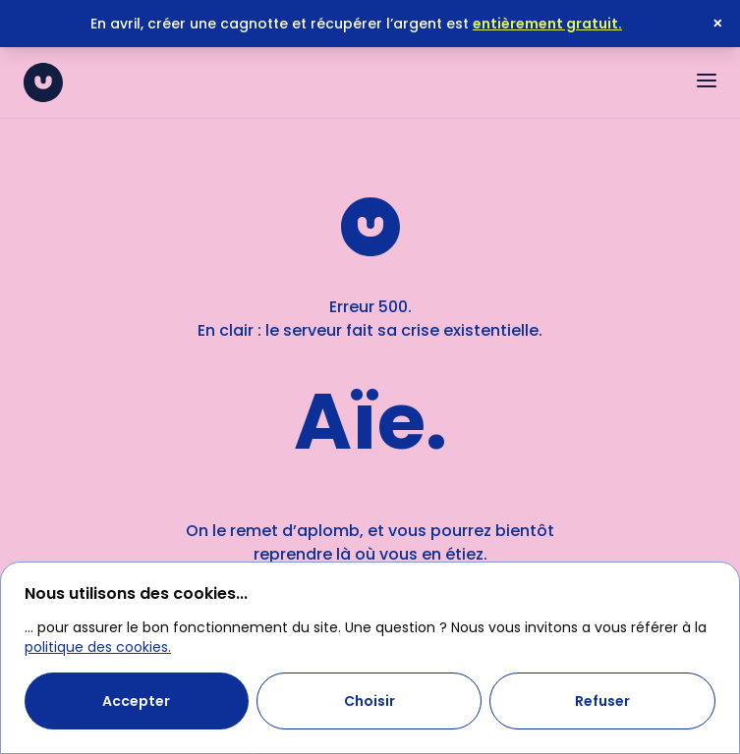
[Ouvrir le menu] (706, 80)
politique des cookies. (98, 647)
